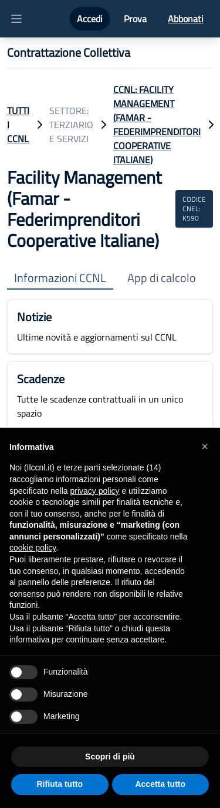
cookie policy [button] (32, 547)
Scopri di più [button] (110, 756)
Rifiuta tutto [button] (59, 784)
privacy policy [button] (95, 491)
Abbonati (186, 19)
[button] (204, 446)
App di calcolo (161, 278)
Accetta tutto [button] (160, 784)
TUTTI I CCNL (18, 125)
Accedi (90, 19)
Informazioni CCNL (60, 278)
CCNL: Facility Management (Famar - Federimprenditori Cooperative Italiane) (157, 124)
